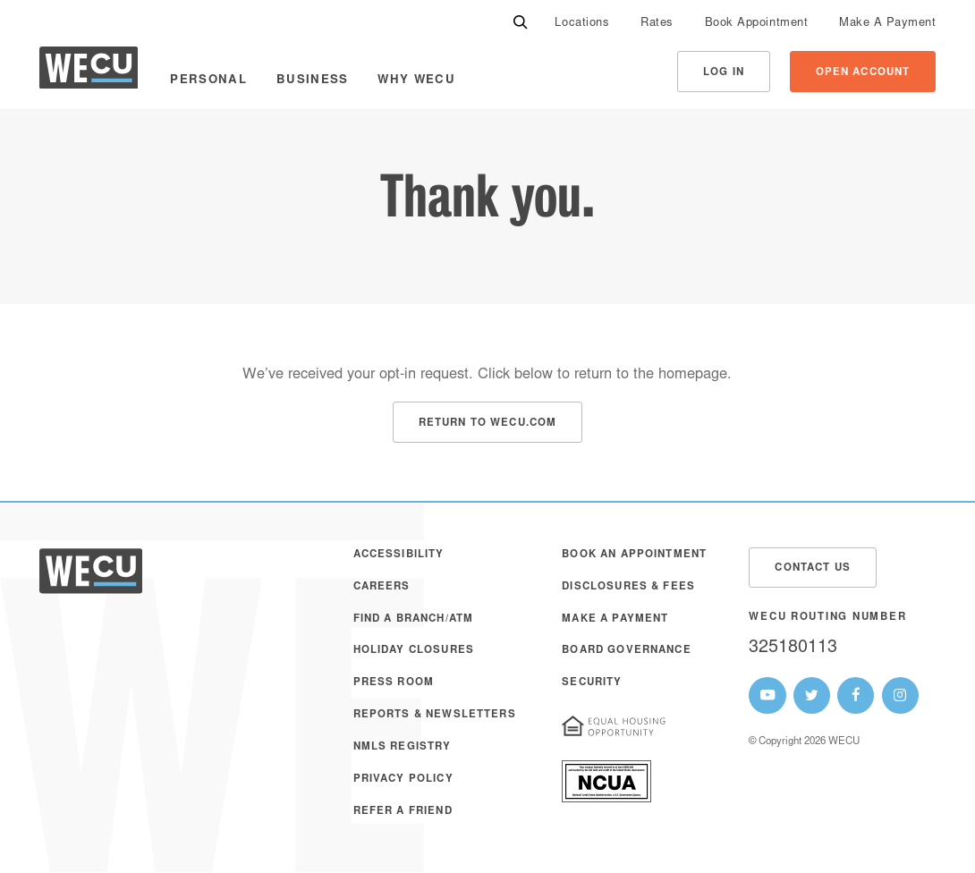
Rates (657, 24)
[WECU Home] (88, 72)
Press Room (394, 683)
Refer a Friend (403, 812)
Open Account (863, 73)
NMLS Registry (402, 747)
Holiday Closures (413, 651)
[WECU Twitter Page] (811, 695)
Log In (723, 73)
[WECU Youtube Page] (767, 695)
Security (592, 683)
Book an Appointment (634, 555)
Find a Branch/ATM (413, 619)
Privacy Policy (403, 779)
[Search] (520, 22)
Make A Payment (887, 24)
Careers (382, 587)
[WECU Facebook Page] (855, 695)
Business (312, 80)
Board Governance (626, 651)
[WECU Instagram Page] (900, 695)
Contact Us (813, 568)
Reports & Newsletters (434, 715)
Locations (582, 24)
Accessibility (399, 555)
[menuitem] (582, 22)
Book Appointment (756, 24)
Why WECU (416, 80)
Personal (208, 80)
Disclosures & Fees (628, 587)
